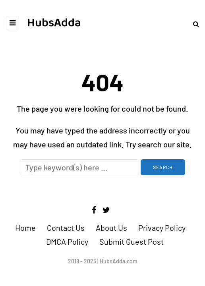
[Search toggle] (193, 23)
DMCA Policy (67, 241)
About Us (111, 227)
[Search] (79, 167)
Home (25, 227)
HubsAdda (54, 22)
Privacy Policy (162, 227)
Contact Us (66, 227)
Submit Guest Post (131, 241)
